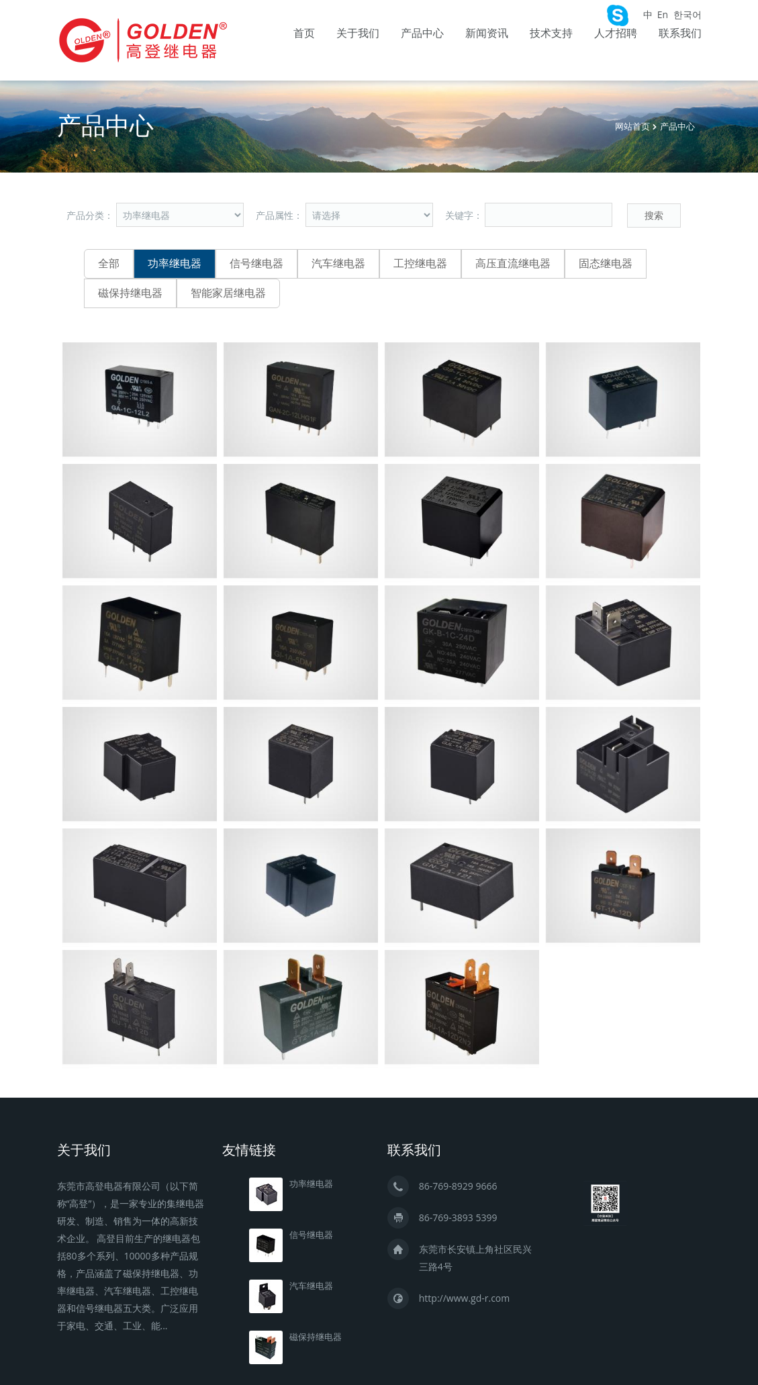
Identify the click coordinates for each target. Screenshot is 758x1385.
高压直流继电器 (513, 263)
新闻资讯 (486, 33)
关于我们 (357, 33)
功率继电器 (174, 263)
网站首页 (632, 127)
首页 (304, 33)
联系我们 (680, 33)
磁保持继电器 (130, 293)
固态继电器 (605, 263)
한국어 (687, 14)
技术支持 (551, 33)
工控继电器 (420, 263)
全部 (109, 263)
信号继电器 (256, 263)
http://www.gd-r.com (464, 1296)
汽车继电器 (338, 263)
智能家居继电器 (228, 293)
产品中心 (422, 33)
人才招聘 (615, 33)
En (662, 14)
